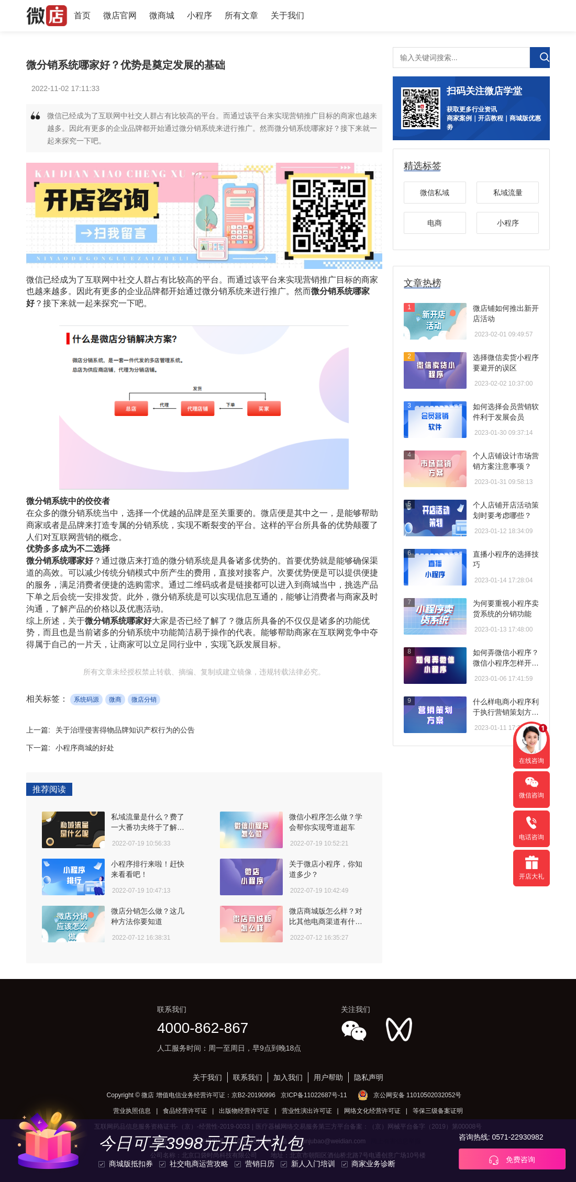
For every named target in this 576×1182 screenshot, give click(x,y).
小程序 (199, 15)
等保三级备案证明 (438, 1111)
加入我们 (288, 1077)
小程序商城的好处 (85, 748)
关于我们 (287, 15)
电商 (434, 223)
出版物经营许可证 (244, 1111)
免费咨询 (512, 1160)
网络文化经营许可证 (372, 1111)
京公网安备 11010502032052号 (417, 1095)
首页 (82, 15)
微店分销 (144, 699)
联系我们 (247, 1077)
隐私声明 (368, 1077)
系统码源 (86, 699)
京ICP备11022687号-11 (314, 1095)
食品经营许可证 (185, 1111)
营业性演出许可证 (307, 1111)
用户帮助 (328, 1077)
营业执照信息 (132, 1111)
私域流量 (508, 192)
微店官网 (120, 15)
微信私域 (434, 192)
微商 (115, 699)
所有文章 (241, 15)
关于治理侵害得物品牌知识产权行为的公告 (125, 730)
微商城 (161, 15)
